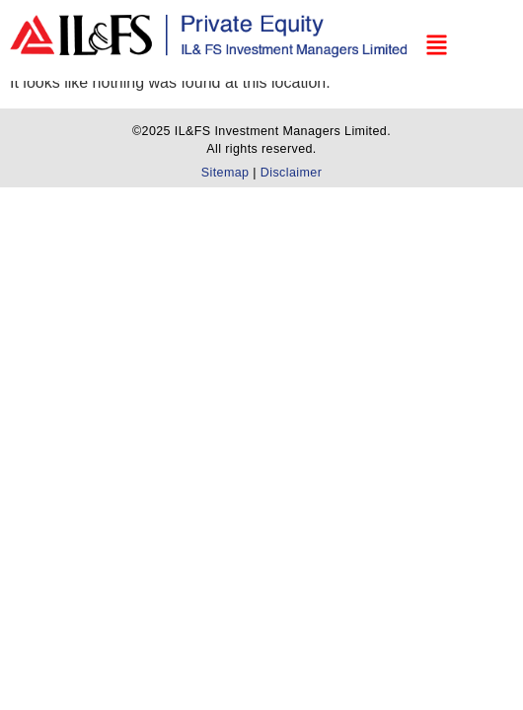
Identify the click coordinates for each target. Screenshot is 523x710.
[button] (445, 36)
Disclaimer (291, 172)
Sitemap (227, 172)
